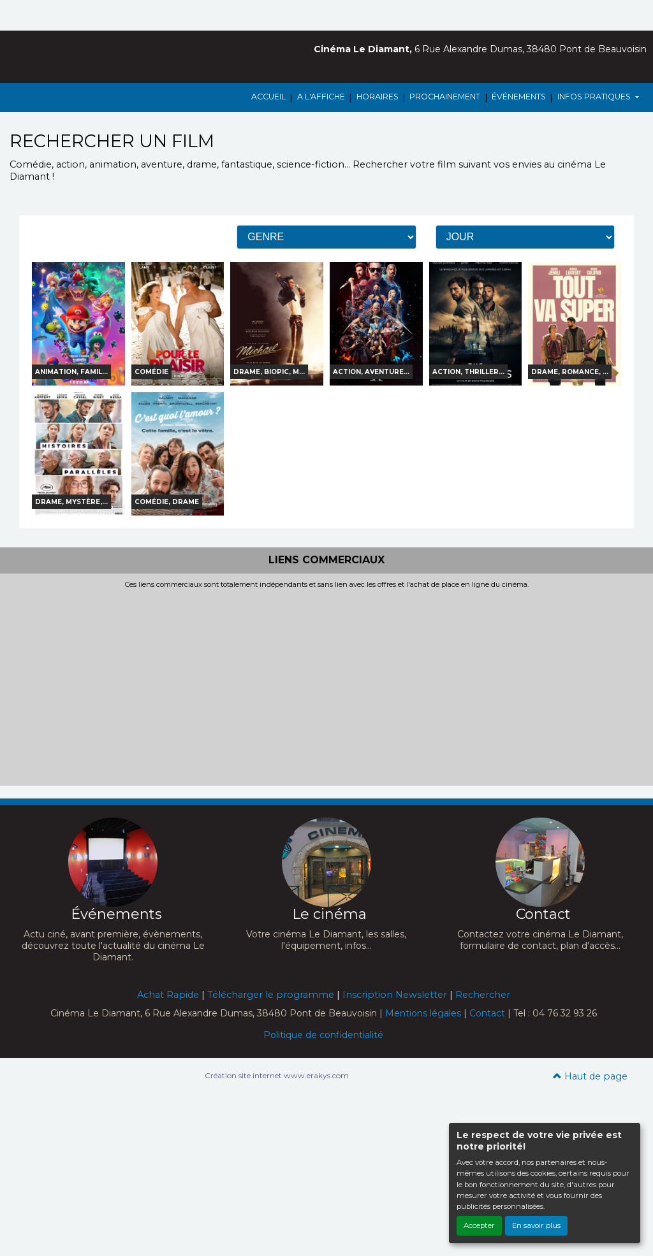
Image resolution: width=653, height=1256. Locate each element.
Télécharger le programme (270, 994)
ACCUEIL (268, 96)
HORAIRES (377, 96)
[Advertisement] (326, 684)
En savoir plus (536, 1225)
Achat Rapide (168, 994)
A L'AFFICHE (321, 96)
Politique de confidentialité (323, 1035)
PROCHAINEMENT (444, 96)
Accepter (479, 1225)
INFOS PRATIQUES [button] (595, 96)
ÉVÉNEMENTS (519, 96)
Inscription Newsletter (394, 994)
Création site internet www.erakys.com (277, 1075)
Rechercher (482, 994)
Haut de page (590, 1076)
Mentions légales (423, 1013)
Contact (487, 1013)
